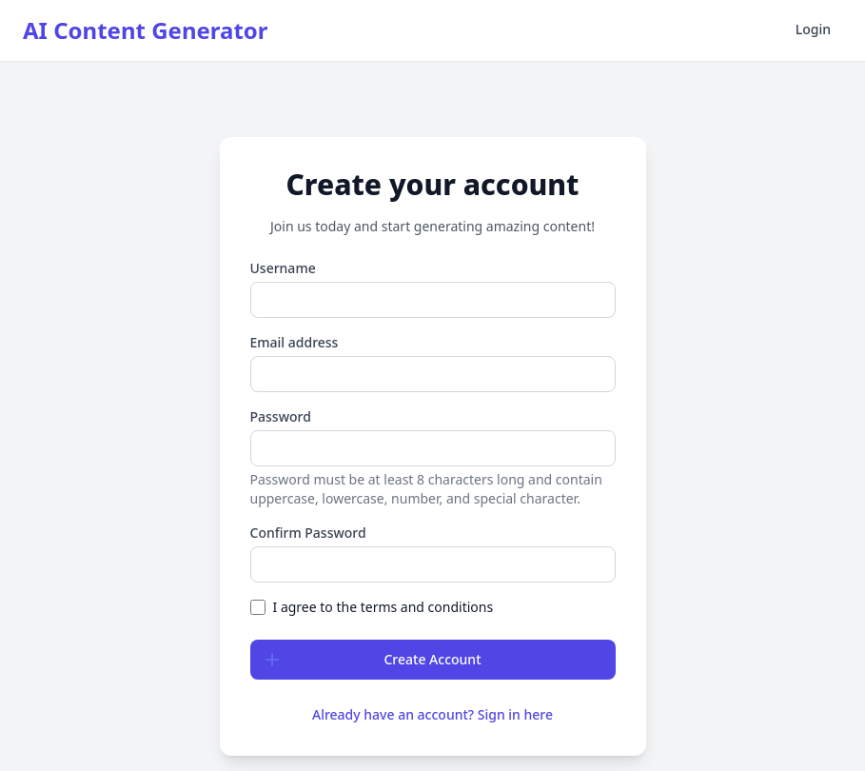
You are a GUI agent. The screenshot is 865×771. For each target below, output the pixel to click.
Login (813, 29)
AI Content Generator (145, 30)
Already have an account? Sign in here (432, 714)
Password (280, 416)
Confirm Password (308, 533)
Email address (294, 342)
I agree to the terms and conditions (383, 607)
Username (283, 268)
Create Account (366, 660)
